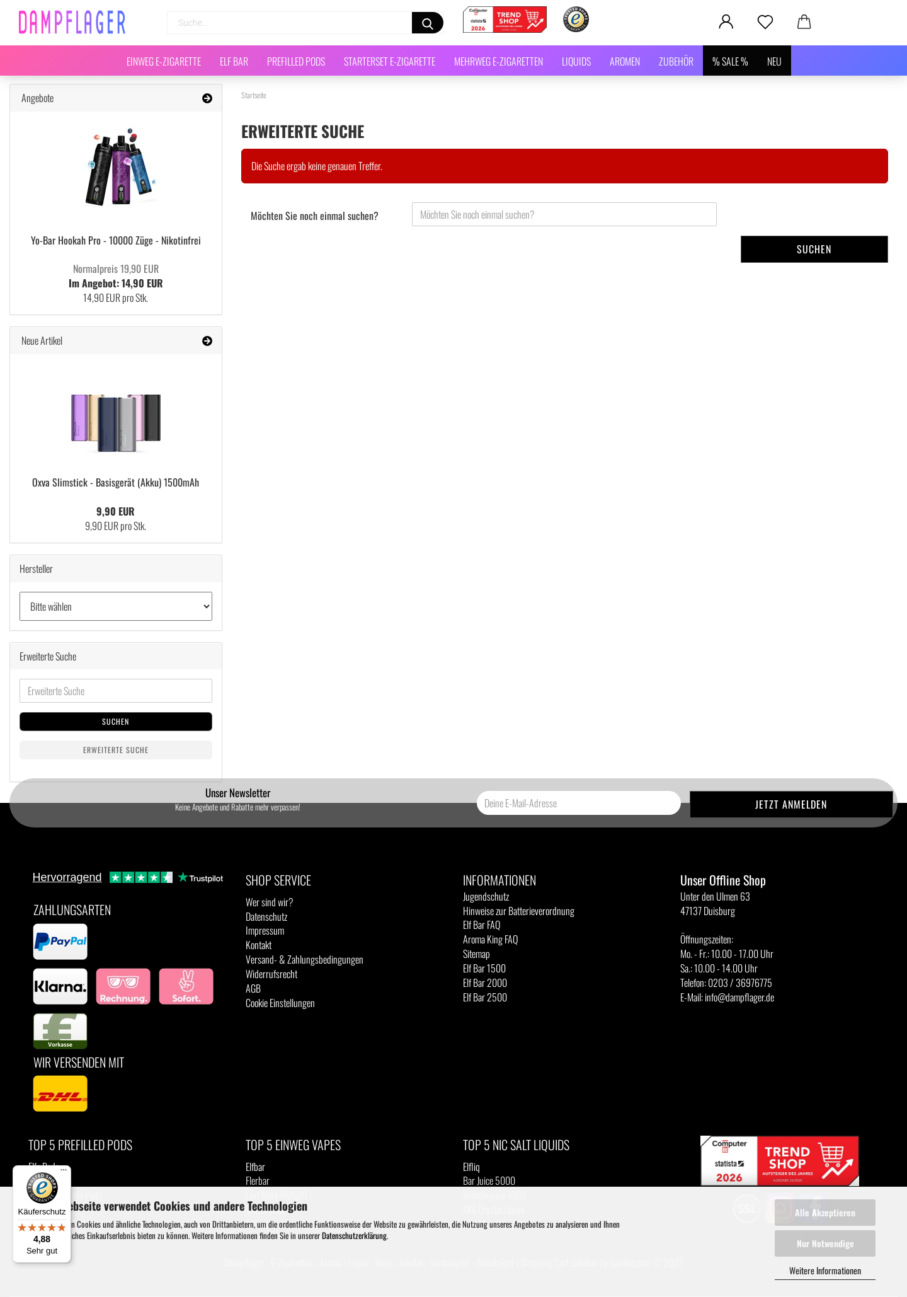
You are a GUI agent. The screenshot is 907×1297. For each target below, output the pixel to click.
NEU (774, 61)
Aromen (625, 61)
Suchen (814, 249)
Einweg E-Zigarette (164, 61)
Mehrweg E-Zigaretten (498, 61)
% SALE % (730, 61)
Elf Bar (234, 61)
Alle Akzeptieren (825, 1212)
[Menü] (63, 1172)
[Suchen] (427, 22)
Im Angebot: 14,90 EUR (116, 276)
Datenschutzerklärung (354, 1235)
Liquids (576, 61)
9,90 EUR (115, 511)
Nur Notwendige (825, 1243)
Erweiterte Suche (116, 749)
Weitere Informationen (825, 1270)
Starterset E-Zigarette (389, 61)
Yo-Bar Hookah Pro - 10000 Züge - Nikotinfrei (116, 240)
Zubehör (676, 61)
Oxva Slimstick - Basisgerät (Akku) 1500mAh (115, 482)
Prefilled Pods (296, 61)
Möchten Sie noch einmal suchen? (315, 215)
